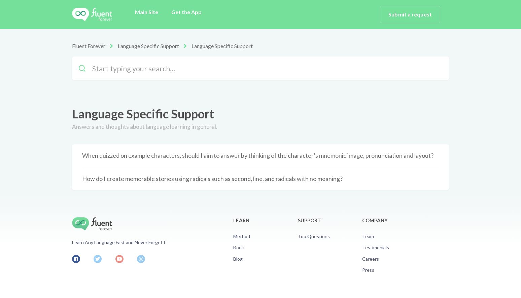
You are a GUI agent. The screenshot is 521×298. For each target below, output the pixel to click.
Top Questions (314, 236)
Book (238, 247)
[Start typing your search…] (260, 68)
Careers (370, 259)
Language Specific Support (148, 46)
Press (368, 270)
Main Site (146, 12)
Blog (238, 259)
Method (241, 236)
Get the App (186, 12)
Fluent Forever (88, 46)
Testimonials (375, 247)
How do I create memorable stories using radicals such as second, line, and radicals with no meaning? (212, 178)
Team (368, 236)
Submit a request (410, 14)
